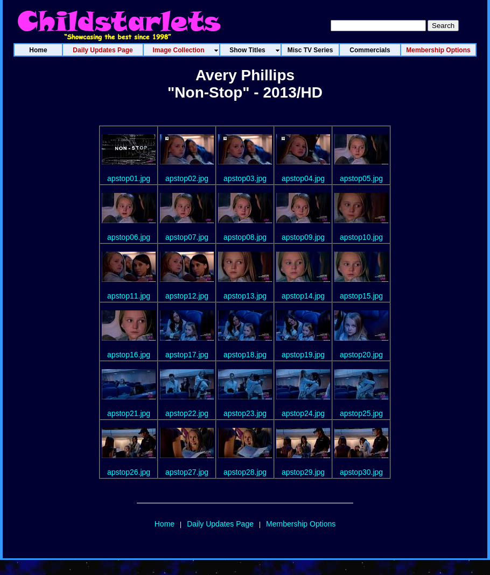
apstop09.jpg (303, 237)
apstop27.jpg (186, 472)
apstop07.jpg (186, 237)
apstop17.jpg (186, 354)
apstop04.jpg (303, 178)
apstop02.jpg (186, 178)
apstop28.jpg (245, 472)
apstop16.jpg (128, 354)
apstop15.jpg (361, 296)
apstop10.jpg (361, 237)
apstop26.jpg (128, 472)
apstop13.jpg (245, 296)
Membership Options (300, 523)
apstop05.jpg (361, 178)
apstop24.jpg (303, 413)
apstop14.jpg (303, 296)
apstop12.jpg (186, 296)
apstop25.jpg (361, 413)
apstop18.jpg (245, 354)
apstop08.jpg (245, 237)
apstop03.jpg (245, 178)
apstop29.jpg (303, 472)
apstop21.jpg (128, 413)
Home (164, 523)
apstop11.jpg (128, 296)
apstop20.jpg (361, 354)
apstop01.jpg (128, 178)
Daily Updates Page (220, 523)
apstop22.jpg (186, 413)
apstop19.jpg (303, 354)
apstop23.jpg (245, 413)
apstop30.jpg (361, 472)
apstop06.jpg (128, 237)
